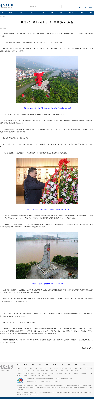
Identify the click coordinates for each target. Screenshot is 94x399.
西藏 (62, 370)
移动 (85, 7)
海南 (38, 370)
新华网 (33, 373)
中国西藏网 (83, 373)
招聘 (83, 364)
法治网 (48, 375)
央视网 (52, 373)
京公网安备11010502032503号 (32, 381)
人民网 (27, 373)
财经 (40, 364)
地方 (82, 12)
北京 (26, 368)
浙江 (71, 368)
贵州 (52, 370)
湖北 (18, 370)
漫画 (61, 12)
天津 (31, 368)
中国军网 (25, 375)
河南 (91, 368)
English (79, 7)
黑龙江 (56, 368)
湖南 (23, 370)
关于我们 (3, 370)
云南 (57, 370)
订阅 (90, 7)
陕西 (67, 370)
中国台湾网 (75, 373)
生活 (47, 364)
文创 (91, 12)
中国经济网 (67, 373)
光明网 (18, 375)
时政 (10, 12)
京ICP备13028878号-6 (58, 381)
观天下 (71, 12)
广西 (33, 370)
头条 (7, 16)
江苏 (66, 368)
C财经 (32, 12)
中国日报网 (2, 16)
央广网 (90, 373)
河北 (36, 368)
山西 (41, 368)
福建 (76, 368)
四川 (47, 370)
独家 (76, 364)
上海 (61, 368)
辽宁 (46, 368)
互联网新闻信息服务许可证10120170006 (44, 378)
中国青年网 (59, 373)
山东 (86, 368)
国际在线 (45, 373)
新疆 (72, 370)
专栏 (52, 12)
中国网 (38, 373)
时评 (25, 364)
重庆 (42, 370)
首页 (1, 12)
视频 (43, 12)
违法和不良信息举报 (30, 378)
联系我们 (8, 370)
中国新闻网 (33, 375)
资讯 (21, 12)
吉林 (51, 368)
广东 (28, 370)
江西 (81, 368)
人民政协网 (41, 375)
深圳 (76, 370)
